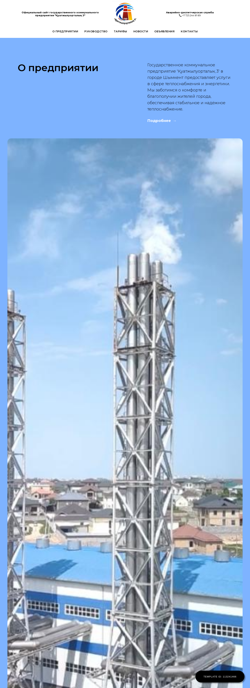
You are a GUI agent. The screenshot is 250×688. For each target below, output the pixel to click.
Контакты (189, 31)
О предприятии (65, 31)
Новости (140, 31)
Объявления (164, 31)
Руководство (96, 31)
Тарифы (120, 31)
